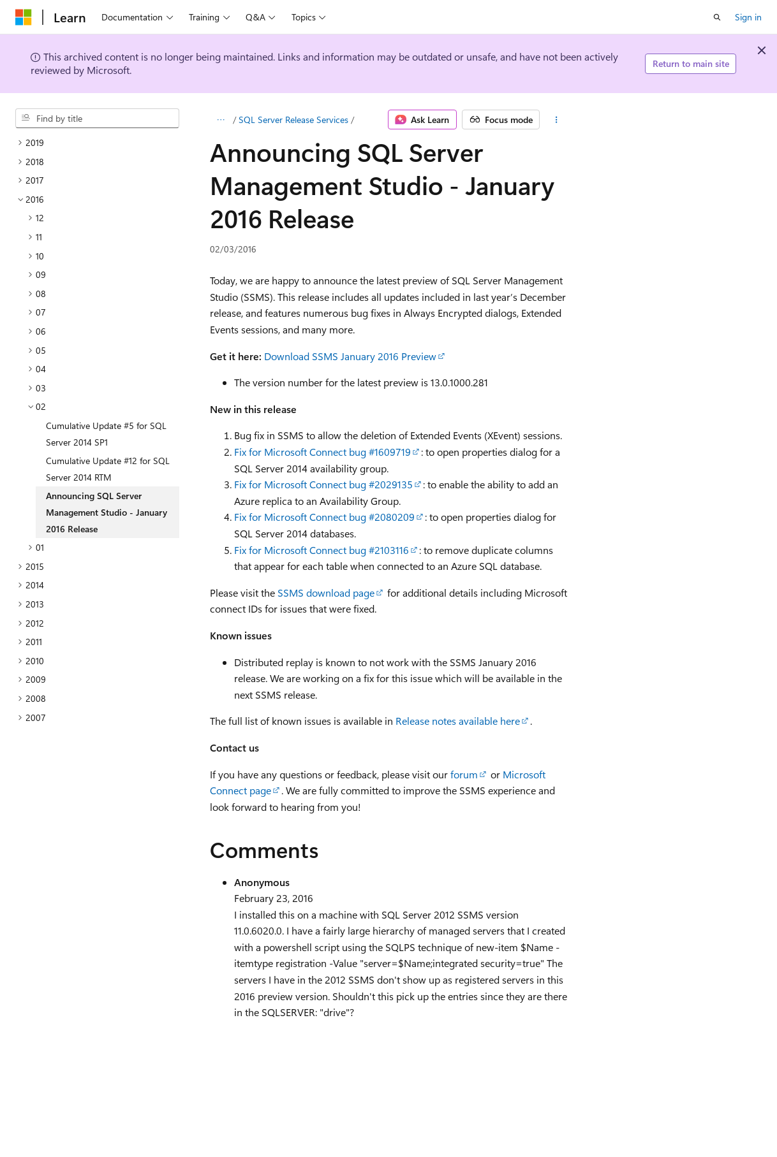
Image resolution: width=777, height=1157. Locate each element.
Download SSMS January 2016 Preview (350, 356)
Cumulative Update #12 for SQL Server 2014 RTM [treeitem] (108, 469)
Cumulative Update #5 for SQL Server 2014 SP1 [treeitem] (106, 433)
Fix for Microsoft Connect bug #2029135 (323, 484)
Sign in (748, 17)
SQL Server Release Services (293, 119)
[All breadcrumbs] (221, 120)
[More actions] (556, 120)
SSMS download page (326, 592)
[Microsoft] (23, 17)
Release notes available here (458, 720)
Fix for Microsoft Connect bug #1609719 (322, 451)
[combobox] (97, 118)
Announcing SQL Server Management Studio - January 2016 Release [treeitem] (106, 512)
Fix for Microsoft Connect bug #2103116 (321, 550)
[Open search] (717, 17)
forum (464, 774)
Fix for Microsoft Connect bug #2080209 (324, 516)
